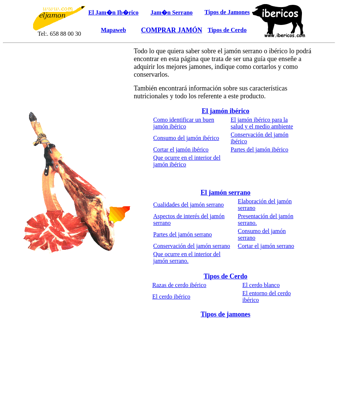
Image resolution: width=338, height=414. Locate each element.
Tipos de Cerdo (226, 276)
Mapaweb (113, 30)
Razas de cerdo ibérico (179, 285)
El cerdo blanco (261, 285)
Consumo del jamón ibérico (186, 138)
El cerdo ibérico (171, 296)
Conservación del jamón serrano (191, 246)
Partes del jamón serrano (182, 234)
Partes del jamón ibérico (259, 149)
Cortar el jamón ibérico (181, 149)
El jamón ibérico (226, 111)
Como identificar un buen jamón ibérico (183, 123)
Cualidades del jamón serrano (188, 204)
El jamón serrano (226, 192)
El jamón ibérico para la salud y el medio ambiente (262, 123)
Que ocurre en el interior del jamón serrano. (186, 257)
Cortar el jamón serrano (266, 246)
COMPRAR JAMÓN (171, 30)
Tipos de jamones (226, 314)
